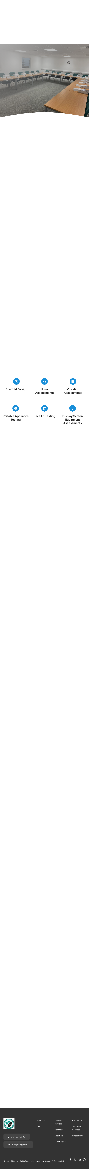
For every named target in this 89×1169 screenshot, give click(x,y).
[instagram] (84, 1160)
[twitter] (75, 1160)
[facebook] (70, 1160)
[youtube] (80, 1160)
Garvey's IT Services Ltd (54, 1161)
